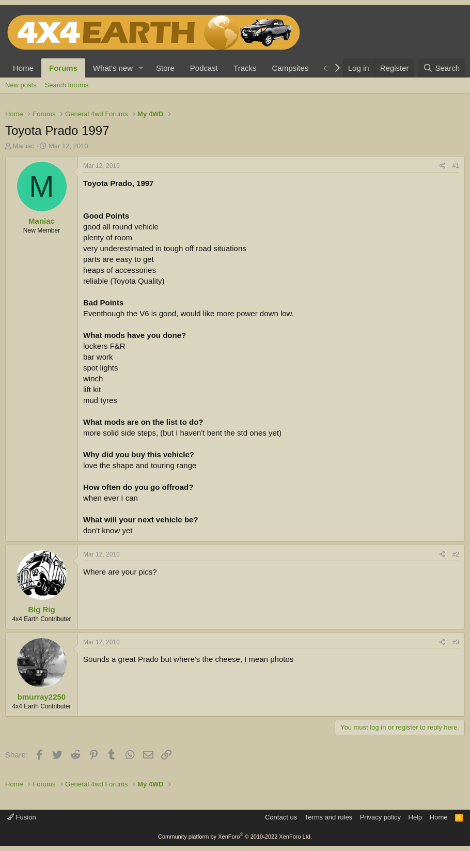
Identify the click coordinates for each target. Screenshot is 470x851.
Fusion (21, 817)
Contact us (281, 817)
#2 (455, 554)
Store (165, 68)
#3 (455, 642)
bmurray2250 (42, 696)
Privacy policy (380, 817)
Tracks (244, 68)
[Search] (441, 68)
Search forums (67, 85)
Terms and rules (328, 817)
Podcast (204, 68)
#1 (455, 165)
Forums (63, 68)
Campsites (290, 68)
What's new (113, 68)
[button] (141, 68)
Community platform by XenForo (235, 836)
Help (415, 817)
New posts (21, 85)
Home (23, 68)
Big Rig (41, 609)
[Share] (442, 166)
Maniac (24, 146)
